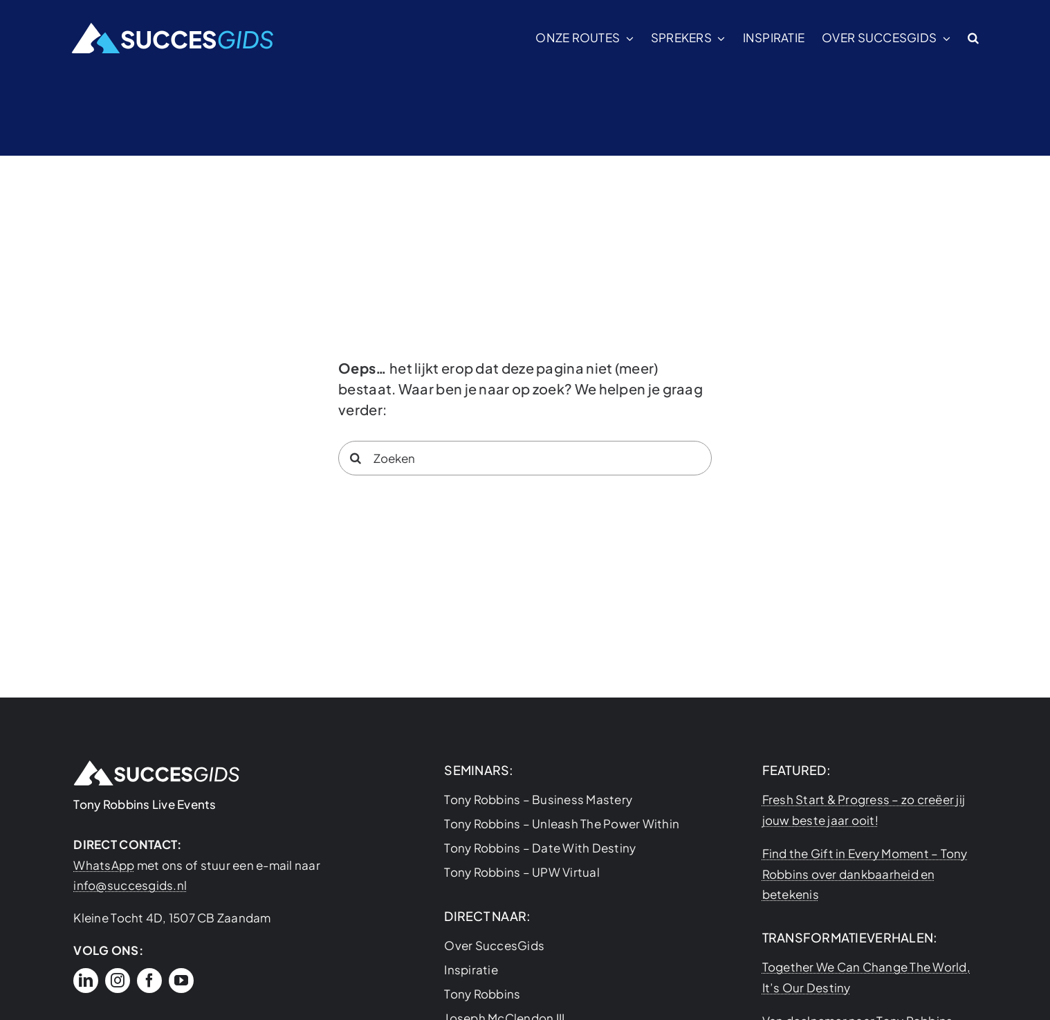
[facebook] (149, 980)
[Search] (355, 458)
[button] (973, 38)
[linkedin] (85, 980)
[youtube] (181, 980)
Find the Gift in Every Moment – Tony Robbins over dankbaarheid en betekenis (865, 874)
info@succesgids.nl (130, 885)
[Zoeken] (525, 458)
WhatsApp (103, 865)
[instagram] (117, 980)
